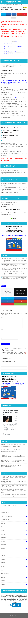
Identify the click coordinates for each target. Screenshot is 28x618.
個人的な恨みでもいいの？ (10, 51)
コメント (2, 317)
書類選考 (3, 548)
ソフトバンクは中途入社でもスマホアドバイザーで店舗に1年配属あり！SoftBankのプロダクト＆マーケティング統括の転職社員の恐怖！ (14, 82)
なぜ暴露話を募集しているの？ (11, 43)
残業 (2, 552)
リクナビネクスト (5, 512)
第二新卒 (3, 566)
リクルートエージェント (6, 516)
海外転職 (3, 559)
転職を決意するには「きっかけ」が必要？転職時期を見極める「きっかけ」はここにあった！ (13, 461)
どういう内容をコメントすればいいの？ (13, 46)
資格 (2, 570)
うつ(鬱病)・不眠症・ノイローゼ (8, 505)
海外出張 (3, 555)
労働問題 (3, 534)
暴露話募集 (4, 285)
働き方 (2, 526)
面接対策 (3, 584)
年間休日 (3, 541)
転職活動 (3, 577)
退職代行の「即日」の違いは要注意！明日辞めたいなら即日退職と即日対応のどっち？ (13, 450)
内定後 (2, 530)
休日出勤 (3, 523)
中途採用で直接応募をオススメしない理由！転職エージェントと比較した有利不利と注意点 (14, 265)
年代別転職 (3, 537)
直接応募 (3, 562)
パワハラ (3, 509)
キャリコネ (15, 97)
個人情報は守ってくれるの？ (11, 53)
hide (16, 41)
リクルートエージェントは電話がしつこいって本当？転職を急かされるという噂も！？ (14, 269)
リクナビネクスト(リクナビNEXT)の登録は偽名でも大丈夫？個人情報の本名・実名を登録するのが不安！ (14, 278)
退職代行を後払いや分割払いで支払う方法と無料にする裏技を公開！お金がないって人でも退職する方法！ (13, 455)
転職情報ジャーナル (13, 615)
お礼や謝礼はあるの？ (9, 48)
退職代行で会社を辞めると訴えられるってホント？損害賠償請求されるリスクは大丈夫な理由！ (13, 445)
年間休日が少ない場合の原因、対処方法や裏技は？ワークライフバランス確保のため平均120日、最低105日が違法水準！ (14, 273)
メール (2, 333)
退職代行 (3, 580)
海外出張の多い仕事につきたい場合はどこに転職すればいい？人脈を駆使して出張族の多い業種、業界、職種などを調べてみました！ (14, 260)
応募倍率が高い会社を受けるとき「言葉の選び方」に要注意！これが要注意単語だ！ (13, 466)
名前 (2, 329)
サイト (2, 338)
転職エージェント (5, 573)
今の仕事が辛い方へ (5, 519)
